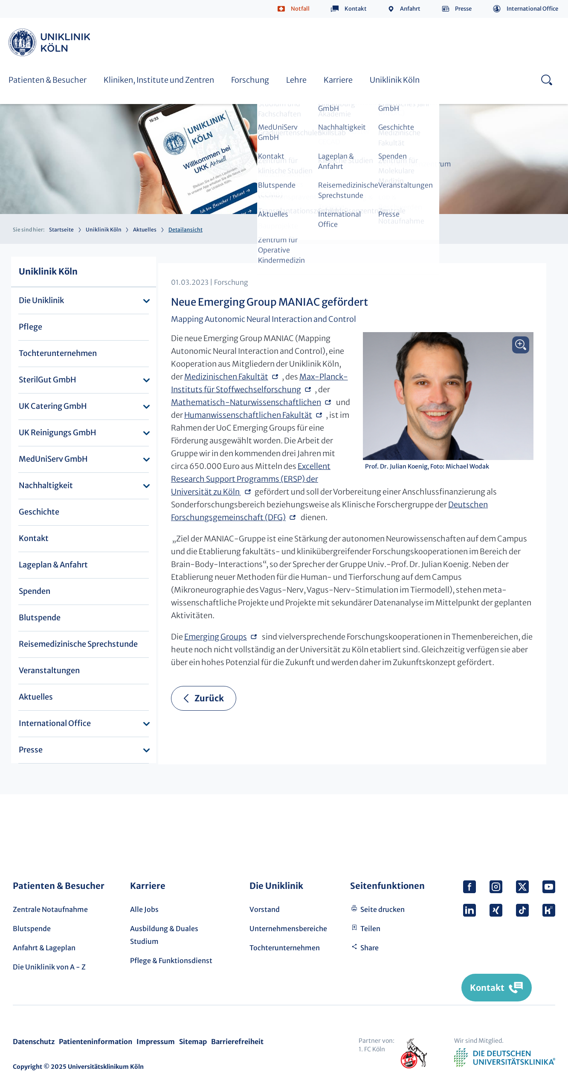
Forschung (250, 80)
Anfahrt (410, 8)
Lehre (296, 80)
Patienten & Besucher (48, 80)
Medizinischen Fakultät (226, 377)
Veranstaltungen (49, 670)
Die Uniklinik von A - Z (49, 967)
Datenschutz (34, 1041)
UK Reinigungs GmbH (57, 432)
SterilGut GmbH (47, 380)
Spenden (34, 591)
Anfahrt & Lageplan (44, 947)
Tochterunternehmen (58, 353)
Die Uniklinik (41, 300)
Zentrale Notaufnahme (50, 909)
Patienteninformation (95, 1041)
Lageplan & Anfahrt (53, 565)
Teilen (370, 928)
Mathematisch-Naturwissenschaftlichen (246, 402)
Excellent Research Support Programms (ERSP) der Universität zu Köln (250, 479)
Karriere (338, 80)
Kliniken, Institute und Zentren (159, 80)
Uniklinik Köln (51, 42)
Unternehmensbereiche (288, 928)
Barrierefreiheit (237, 1041)
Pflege (30, 327)
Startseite (61, 229)
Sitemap (193, 1041)
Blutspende (40, 617)
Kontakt (356, 8)
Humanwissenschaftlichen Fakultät (248, 415)
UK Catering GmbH (53, 406)
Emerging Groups (215, 637)
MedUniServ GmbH (53, 459)
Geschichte (39, 512)
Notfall (300, 8)
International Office (532, 8)
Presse (463, 8)
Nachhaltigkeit (46, 485)
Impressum (155, 1041)
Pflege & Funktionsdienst (171, 960)
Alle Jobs (144, 909)
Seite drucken (382, 909)
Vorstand (264, 909)
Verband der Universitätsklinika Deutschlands (504, 1058)
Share (369, 947)
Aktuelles (144, 229)
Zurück (209, 698)
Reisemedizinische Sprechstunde (78, 644)
